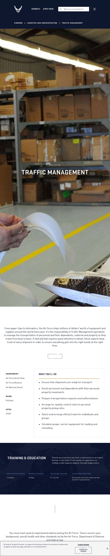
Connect (35, 9)
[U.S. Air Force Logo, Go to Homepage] (19, 9)
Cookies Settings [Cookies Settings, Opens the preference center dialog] (83, 545)
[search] (73, 9)
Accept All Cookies (83, 550)
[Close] (107, 548)
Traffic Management (72, 23)
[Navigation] (94, 9)
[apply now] (55, 356)
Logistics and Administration (42, 23)
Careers (18, 23)
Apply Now (48, 9)
